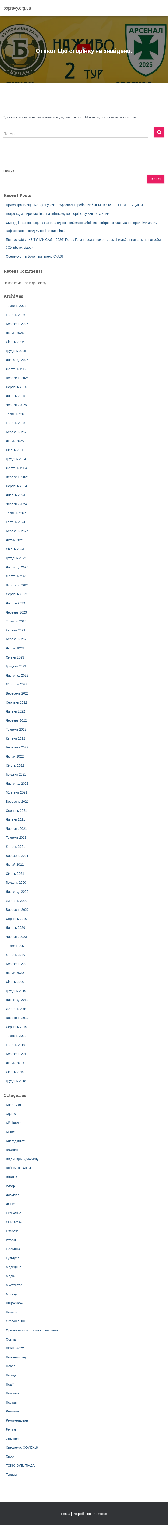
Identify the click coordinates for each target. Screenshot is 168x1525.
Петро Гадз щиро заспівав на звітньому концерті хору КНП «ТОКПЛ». (58, 214)
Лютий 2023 (15, 648)
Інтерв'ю (12, 1231)
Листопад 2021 (17, 783)
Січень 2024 (15, 549)
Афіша (11, 1114)
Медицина (13, 1267)
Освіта (11, 1339)
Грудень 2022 (16, 666)
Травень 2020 (16, 946)
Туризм (11, 1474)
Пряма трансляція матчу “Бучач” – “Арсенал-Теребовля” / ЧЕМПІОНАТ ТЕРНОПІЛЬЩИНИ (74, 205)
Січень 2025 (15, 450)
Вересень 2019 (17, 1018)
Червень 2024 (16, 504)
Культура (12, 1258)
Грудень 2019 (16, 991)
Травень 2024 (16, 513)
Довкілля (12, 1195)
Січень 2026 (15, 342)
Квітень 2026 (15, 315)
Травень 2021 (16, 837)
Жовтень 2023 (16, 576)
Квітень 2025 (15, 423)
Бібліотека (13, 1123)
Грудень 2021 (16, 774)
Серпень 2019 (16, 1027)
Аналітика (13, 1105)
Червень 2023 (16, 612)
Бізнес (10, 1132)
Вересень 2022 (17, 693)
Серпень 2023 (16, 594)
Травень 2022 (16, 729)
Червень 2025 (16, 405)
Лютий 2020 (15, 973)
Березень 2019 (17, 1054)
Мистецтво (14, 1285)
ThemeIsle (99, 1514)
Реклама (12, 1411)
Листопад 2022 (17, 675)
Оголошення (15, 1321)
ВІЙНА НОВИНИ (18, 1168)
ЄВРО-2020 (14, 1222)
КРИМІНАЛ (14, 1249)
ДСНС (10, 1204)
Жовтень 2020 (16, 901)
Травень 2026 (16, 306)
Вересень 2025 (17, 378)
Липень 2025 (15, 396)
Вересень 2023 (17, 585)
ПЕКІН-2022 (15, 1348)
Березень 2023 (17, 639)
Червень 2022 (16, 720)
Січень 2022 (15, 765)
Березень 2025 (17, 432)
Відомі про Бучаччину (22, 1159)
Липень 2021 (15, 819)
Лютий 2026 (15, 333)
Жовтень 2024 (16, 468)
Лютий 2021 (15, 864)
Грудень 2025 (16, 351)
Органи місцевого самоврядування (32, 1330)
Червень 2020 (16, 937)
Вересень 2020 (17, 909)
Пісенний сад (16, 1357)
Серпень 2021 (16, 810)
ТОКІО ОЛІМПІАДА (20, 1465)
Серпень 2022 (16, 702)
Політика (12, 1393)
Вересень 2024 (17, 477)
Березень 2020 (17, 964)
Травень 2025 (16, 414)
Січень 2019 (15, 1072)
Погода (11, 1375)
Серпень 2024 (16, 486)
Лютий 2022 (15, 756)
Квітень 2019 (15, 1045)
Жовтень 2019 (16, 1009)
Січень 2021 (15, 874)
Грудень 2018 (16, 1081)
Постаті (11, 1402)
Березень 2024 (17, 531)
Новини (11, 1312)
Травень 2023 (16, 621)
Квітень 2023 (15, 630)
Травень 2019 (16, 1036)
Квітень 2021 (15, 846)
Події (10, 1384)
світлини (12, 1438)
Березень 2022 (17, 747)
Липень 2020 (15, 927)
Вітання (12, 1177)
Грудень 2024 (16, 459)
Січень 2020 (15, 982)
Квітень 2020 (15, 955)
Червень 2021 (16, 828)
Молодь (12, 1294)
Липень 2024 (15, 495)
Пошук (9, 171)
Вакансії (12, 1150)
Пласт (10, 1366)
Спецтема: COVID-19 (22, 1447)
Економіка (13, 1213)
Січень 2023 (15, 657)
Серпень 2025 (16, 387)
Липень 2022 (15, 711)
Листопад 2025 (17, 360)
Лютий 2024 (15, 540)
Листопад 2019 (17, 1000)
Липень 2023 (15, 603)
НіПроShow (14, 1303)
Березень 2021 (17, 856)
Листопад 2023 (17, 567)
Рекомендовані (17, 1420)
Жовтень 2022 (16, 684)
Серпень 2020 (16, 919)
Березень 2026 (17, 324)
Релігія (11, 1429)
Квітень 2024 (15, 522)
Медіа (10, 1276)
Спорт (10, 1456)
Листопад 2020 (17, 892)
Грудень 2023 (16, 558)
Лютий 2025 (15, 441)
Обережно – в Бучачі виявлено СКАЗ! (34, 256)
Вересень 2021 (17, 801)
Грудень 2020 (16, 882)
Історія (11, 1240)
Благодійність (16, 1141)
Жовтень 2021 (16, 792)
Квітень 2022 (15, 738)
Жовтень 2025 (16, 369)
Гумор (10, 1186)
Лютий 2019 (15, 1063)
